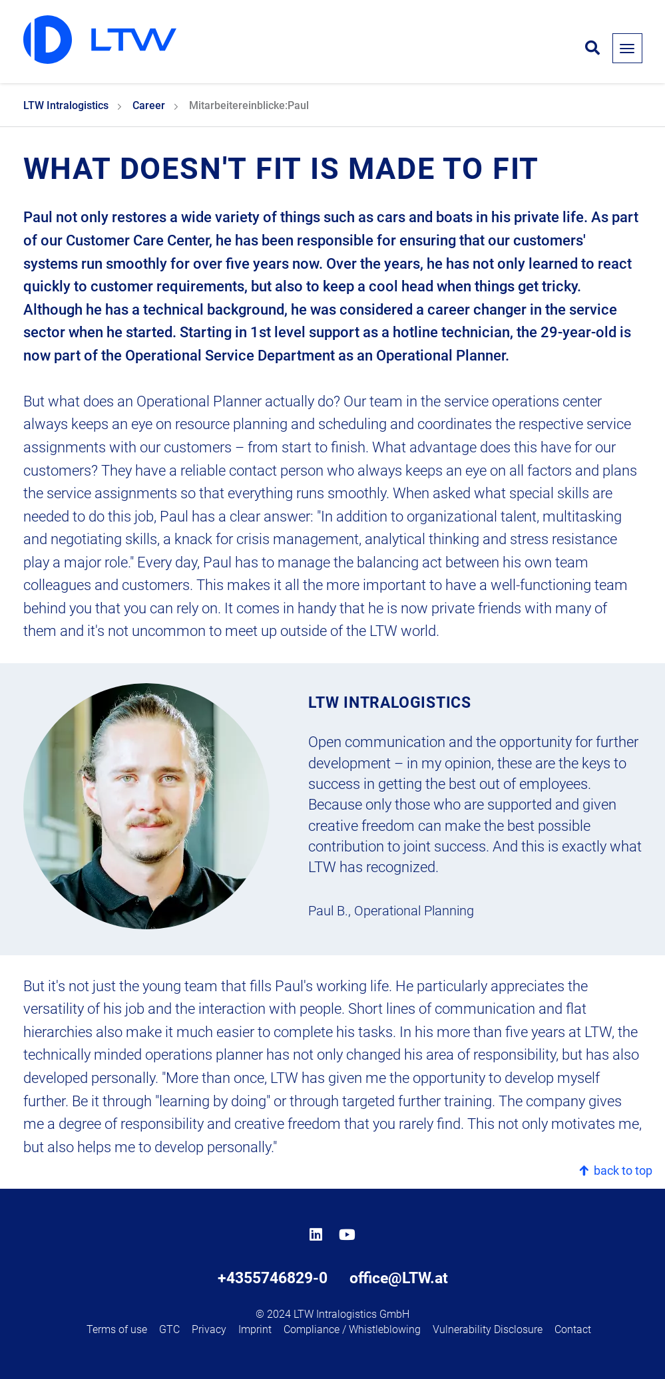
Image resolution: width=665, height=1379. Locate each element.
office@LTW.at (398, 1278)
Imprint (255, 1329)
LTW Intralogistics (66, 105)
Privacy (209, 1329)
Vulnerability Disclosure (488, 1329)
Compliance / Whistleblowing (352, 1329)
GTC (169, 1329)
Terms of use (117, 1329)
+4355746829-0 (273, 1278)
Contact (572, 1329)
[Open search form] (592, 48)
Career (148, 105)
